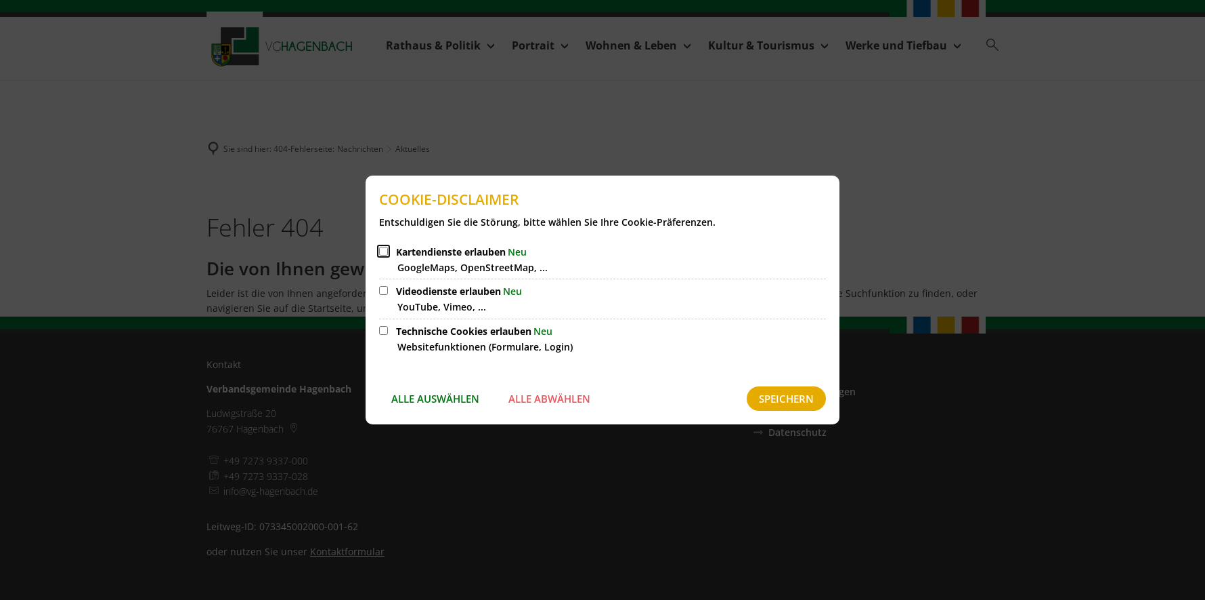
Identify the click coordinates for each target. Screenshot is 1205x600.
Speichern (786, 398)
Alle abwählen (549, 398)
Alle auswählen (435, 398)
